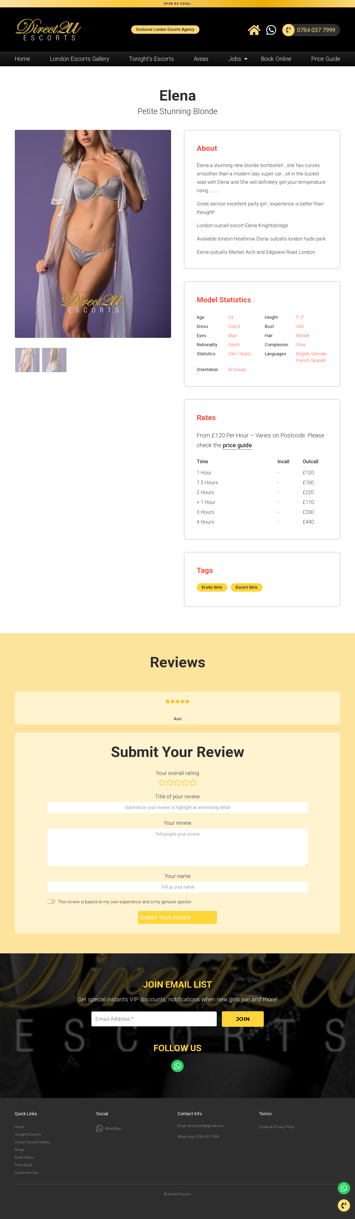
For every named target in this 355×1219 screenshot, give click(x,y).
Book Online (276, 58)
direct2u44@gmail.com (206, 1126)
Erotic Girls (212, 587)
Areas (201, 58)
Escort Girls (247, 587)
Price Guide (325, 58)
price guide (237, 445)
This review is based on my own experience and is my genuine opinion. (125, 901)
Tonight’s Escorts (151, 58)
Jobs (235, 58)
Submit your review (165, 918)
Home (22, 58)
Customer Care (26, 1173)
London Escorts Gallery (79, 58)
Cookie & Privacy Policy (276, 1127)
